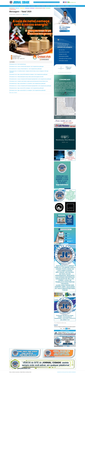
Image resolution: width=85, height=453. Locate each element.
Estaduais (32, 8)
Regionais (27, 8)
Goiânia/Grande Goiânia (40, 8)
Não (64, 328)
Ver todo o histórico (13, 92)
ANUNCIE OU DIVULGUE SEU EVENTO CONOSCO (66, 372)
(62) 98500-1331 (73, 2)
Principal (17, 8)
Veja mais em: (12, 8)
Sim (61, 328)
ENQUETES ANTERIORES (64, 330)
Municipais (22, 8)
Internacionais (12, 9)
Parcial (69, 328)
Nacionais (48, 8)
